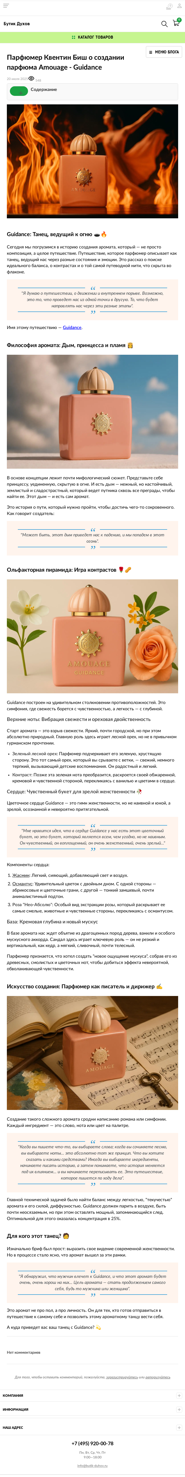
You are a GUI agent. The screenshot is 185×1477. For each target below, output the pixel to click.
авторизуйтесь (157, 1377)
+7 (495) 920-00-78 (152, 23)
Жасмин (20, 875)
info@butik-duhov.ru (92, 1465)
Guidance (72, 327)
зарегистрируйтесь (122, 1377)
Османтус (22, 884)
